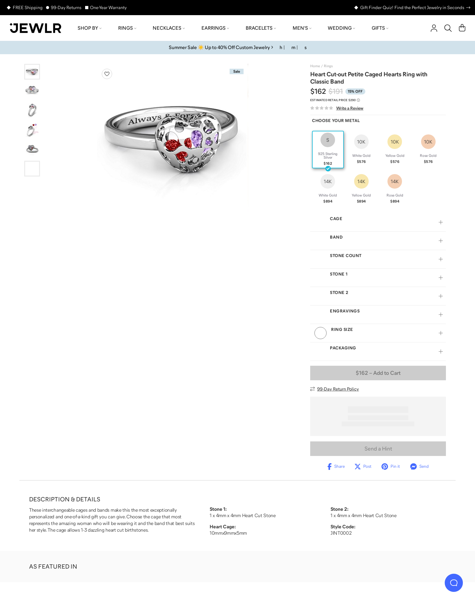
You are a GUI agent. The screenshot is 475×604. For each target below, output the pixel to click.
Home (315, 66)
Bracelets (261, 27)
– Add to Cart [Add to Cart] (378, 380)
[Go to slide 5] (32, 149)
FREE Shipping (27, 7)
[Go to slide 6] (32, 169)
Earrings (215, 27)
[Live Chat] (454, 583)
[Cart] (462, 28)
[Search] (448, 28)
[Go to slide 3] (32, 110)
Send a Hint (378, 455)
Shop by (89, 27)
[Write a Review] (337, 108)
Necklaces (169, 27)
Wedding (341, 27)
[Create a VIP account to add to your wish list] (107, 74)
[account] (434, 28)
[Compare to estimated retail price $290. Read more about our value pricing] (335, 100)
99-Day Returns (66, 7)
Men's (302, 27)
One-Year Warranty (108, 7)
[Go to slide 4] (32, 130)
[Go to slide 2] (32, 91)
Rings (127, 27)
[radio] (328, 149)
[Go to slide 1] (32, 72)
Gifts (380, 27)
